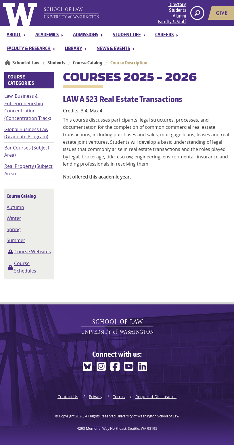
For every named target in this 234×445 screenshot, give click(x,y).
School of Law (25, 63)
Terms (119, 396)
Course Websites (32, 251)
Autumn (15, 207)
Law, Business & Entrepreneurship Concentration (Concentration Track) (27, 107)
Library (73, 48)
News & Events (113, 48)
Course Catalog (87, 63)
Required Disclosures (156, 396)
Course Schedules (25, 267)
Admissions (85, 34)
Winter (14, 218)
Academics (47, 34)
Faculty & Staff (172, 21)
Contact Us (67, 396)
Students (177, 10)
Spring (14, 229)
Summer (16, 240)
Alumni (179, 16)
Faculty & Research (29, 48)
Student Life (127, 34)
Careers (164, 34)
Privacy (95, 396)
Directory (177, 4)
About (14, 34)
